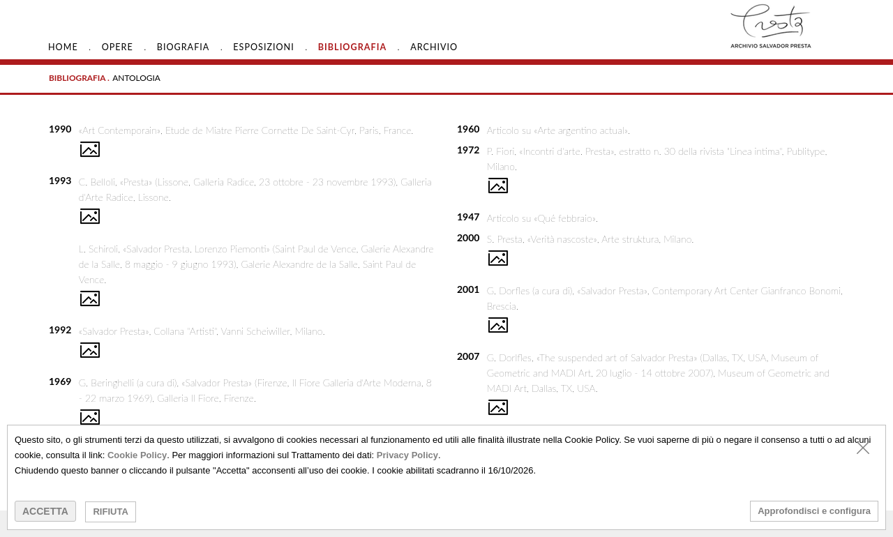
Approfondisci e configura (814, 511)
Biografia (183, 47)
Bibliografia (352, 47)
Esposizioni (263, 47)
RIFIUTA (110, 511)
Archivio (434, 47)
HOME (63, 47)
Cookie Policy (137, 455)
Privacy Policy (407, 455)
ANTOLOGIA (136, 78)
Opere (117, 47)
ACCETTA (45, 511)
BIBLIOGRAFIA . (79, 78)
